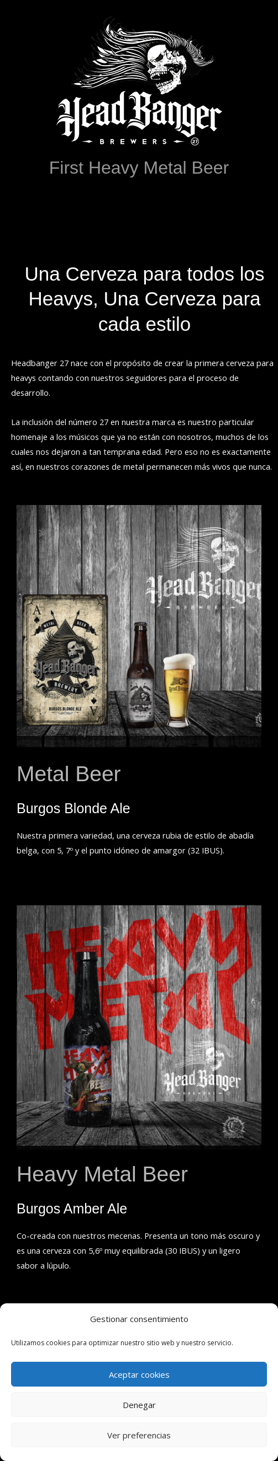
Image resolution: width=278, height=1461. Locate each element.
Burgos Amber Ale (72, 1208)
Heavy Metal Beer (102, 1174)
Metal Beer (69, 774)
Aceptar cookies (139, 1374)
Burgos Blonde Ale (73, 808)
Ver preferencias (139, 1435)
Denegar (139, 1404)
